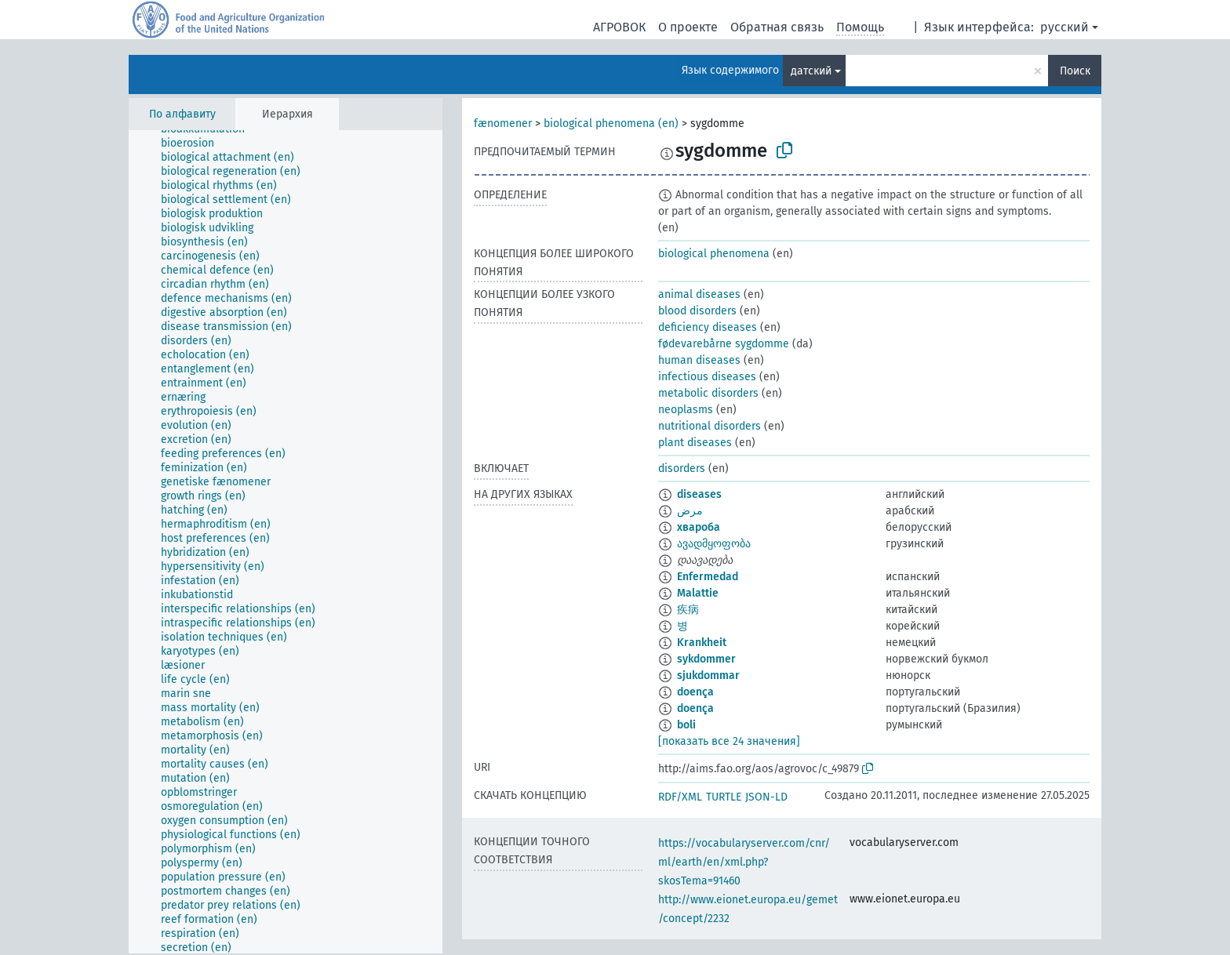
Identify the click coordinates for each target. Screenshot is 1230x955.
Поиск (1075, 71)
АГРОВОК (619, 27)
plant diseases (695, 442)
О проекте (688, 27)
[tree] (285, 541)
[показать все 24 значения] (729, 741)
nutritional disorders (709, 426)
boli (686, 725)
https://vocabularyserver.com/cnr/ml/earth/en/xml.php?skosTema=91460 (744, 862)
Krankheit (701, 642)
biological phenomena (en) (611, 123)
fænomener (503, 123)
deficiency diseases (707, 327)
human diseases (699, 360)
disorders (681, 468)
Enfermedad (707, 576)
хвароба (698, 527)
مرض (690, 510)
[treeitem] (194, 143)
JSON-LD (766, 797)
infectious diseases (707, 376)
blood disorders (697, 311)
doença (695, 692)
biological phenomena (714, 253)
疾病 (688, 609)
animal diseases (699, 294)
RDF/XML (680, 797)
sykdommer (706, 659)
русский (1064, 27)
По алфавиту (182, 114)
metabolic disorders (708, 393)
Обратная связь (777, 27)
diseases (699, 494)
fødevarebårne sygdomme (723, 343)
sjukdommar (708, 675)
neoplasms (685, 409)
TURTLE (723, 797)
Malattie (698, 593)
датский (811, 71)
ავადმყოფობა (714, 543)
